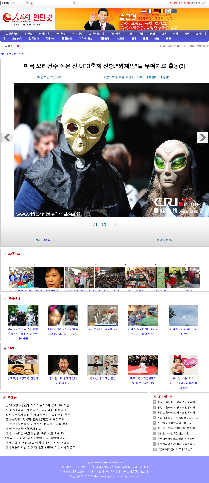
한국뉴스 (34, 38)
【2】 (104, 224)
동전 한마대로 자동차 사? (103, 329)
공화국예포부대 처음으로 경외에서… (178, 417)
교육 (163, 33)
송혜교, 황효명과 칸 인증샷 (22, 378)
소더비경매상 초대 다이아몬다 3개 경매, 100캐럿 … (39, 405)
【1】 (95, 224)
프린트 (152, 77)
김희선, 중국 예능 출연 (103, 378)
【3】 (114, 224)
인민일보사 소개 (69, 467)
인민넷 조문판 (8, 54)
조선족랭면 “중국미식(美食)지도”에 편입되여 (35, 419)
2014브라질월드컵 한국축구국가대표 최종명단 (35, 410)
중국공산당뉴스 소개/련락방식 (113, 467)
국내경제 (77, 33)
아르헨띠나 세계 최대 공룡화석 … (176, 443)
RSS (146, 467)
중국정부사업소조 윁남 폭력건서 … (177, 438)
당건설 (29, 33)
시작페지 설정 (198, 3)
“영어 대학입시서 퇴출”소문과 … (177, 449)
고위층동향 (12, 33)
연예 (133, 38)
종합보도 (67, 38)
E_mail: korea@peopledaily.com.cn (104, 462)
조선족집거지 (96, 33)
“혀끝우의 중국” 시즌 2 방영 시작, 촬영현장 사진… (38, 438)
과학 (175, 33)
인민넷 (46, 239)
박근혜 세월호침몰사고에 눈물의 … (177, 423)
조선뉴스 (16, 38)
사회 (129, 33)
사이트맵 (137, 467)
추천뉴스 (14, 397)
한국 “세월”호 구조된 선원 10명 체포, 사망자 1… (37, 433)
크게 (114, 77)
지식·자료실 (86, 38)
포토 (168, 38)
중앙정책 (115, 33)
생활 (156, 38)
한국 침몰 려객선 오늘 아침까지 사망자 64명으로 (37, 442)
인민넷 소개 (87, 467)
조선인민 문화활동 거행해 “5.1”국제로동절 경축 (36, 424)
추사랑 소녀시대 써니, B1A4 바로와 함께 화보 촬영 (183, 383)
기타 (21, 54)
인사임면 (44, 33)
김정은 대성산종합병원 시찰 (173, 433)
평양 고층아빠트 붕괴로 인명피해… (177, 402)
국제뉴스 (50, 38)
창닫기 (167, 77)
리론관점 (105, 38)
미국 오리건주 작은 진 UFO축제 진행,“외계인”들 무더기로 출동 (22, 334)
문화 (152, 33)
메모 (139, 77)
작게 (128, 77)
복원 (121, 77)
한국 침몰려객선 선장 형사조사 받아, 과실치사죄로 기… (42, 447)
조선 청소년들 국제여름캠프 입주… (177, 428)
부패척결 (60, 33)
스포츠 (120, 38)
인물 (141, 33)
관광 (145, 38)
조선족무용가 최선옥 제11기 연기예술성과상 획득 (38, 414)
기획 (186, 33)
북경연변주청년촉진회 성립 (23, 428)
